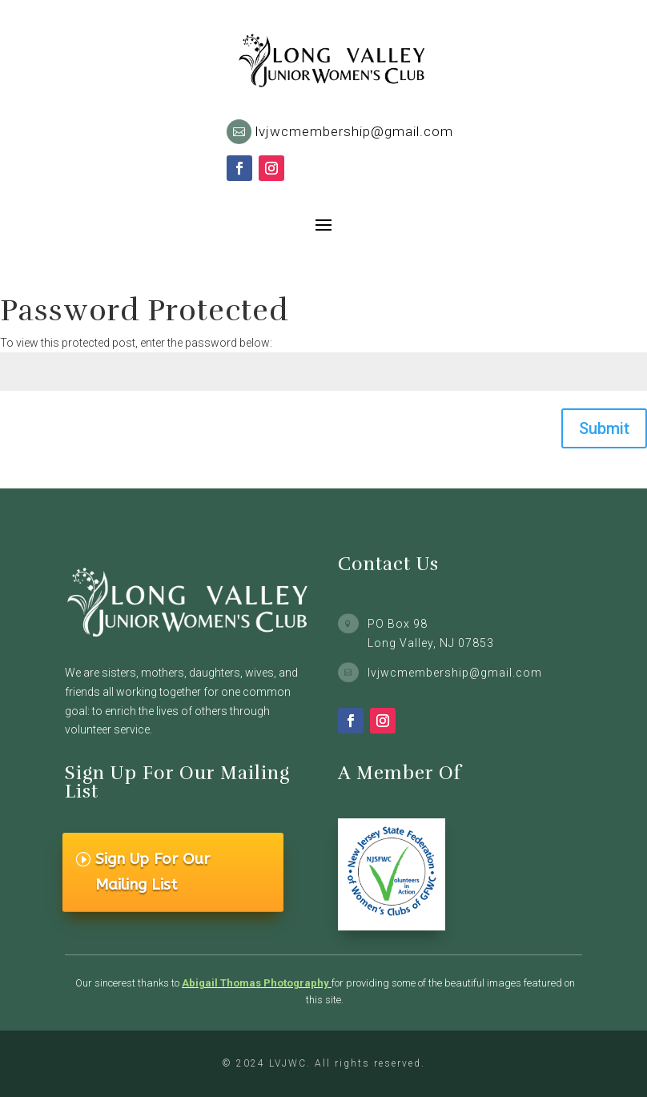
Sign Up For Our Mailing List (152, 872)
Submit (604, 428)
